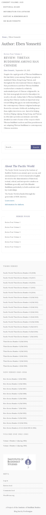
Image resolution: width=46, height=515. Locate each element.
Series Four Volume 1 (12, 222)
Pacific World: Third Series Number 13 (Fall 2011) (20, 307)
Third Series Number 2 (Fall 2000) (15, 361)
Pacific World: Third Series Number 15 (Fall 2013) (20, 297)
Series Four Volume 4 (13, 237)
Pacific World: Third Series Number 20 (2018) (19, 273)
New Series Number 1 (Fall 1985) (14, 379)
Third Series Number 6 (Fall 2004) (15, 342)
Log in (5, 481)
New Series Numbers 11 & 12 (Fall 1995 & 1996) (19, 428)
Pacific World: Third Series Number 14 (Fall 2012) (20, 302)
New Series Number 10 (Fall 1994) (15, 423)
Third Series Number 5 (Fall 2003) (15, 346)
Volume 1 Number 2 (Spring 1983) (15, 446)
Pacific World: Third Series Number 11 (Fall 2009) (20, 317)
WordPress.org (8, 495)
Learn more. (10, 201)
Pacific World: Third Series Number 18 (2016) (19, 283)
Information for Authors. (14, 204)
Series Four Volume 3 (12, 232)
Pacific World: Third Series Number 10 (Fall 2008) (21, 322)
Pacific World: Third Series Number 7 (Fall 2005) (20, 337)
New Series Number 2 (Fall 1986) (14, 384)
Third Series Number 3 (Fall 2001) (15, 356)
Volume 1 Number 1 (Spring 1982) (15, 441)
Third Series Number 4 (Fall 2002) (15, 351)
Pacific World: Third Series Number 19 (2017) (19, 278)
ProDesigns (27, 511)
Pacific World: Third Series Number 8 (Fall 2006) (20, 332)
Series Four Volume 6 (13, 247)
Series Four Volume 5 (13, 242)
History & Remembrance (15, 16)
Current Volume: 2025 (13, 2)
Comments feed (9, 490)
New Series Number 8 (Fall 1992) (14, 413)
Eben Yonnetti (9, 70)
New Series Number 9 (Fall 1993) (14, 418)
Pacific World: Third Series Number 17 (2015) (19, 288)
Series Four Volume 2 (13, 54)
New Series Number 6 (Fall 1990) (15, 403)
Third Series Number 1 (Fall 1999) (15, 366)
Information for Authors (16, 11)
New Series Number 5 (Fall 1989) (15, 399)
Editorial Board (11, 7)
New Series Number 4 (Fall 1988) (15, 394)
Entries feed (7, 486)
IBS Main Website (12, 21)
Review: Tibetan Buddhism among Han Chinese (21, 61)
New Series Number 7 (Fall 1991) (14, 408)
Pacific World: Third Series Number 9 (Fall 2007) (20, 327)
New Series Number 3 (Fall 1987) (14, 389)
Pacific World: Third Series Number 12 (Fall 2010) (20, 312)
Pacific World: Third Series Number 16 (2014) (19, 293)
